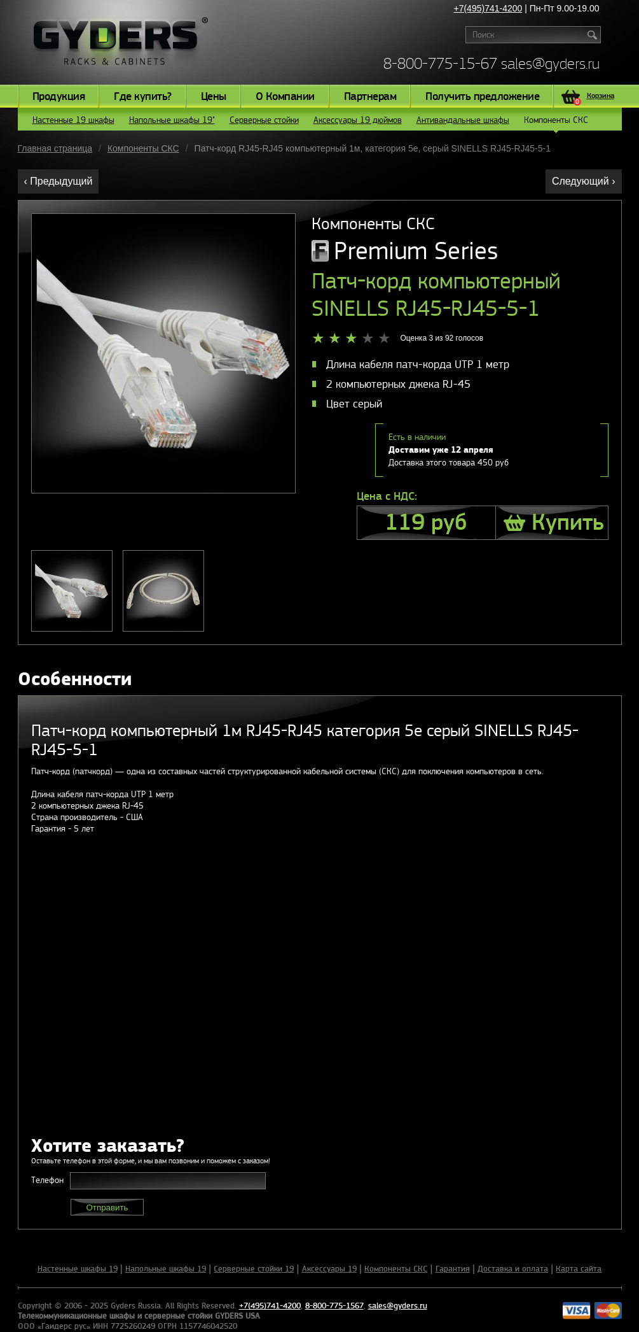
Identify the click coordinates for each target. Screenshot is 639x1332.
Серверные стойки (264, 120)
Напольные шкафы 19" (172, 120)
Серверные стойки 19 (254, 1269)
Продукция (58, 97)
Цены (213, 97)
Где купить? (143, 97)
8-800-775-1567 (334, 1306)
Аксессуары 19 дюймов (357, 120)
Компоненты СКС (556, 123)
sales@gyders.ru (550, 63)
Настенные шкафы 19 (78, 1269)
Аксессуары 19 (329, 1269)
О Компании (285, 97)
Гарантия (453, 1269)
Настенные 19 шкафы (73, 120)
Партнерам (370, 97)
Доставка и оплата (513, 1269)
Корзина (594, 97)
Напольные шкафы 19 (165, 1269)
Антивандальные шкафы (462, 120)
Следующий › (583, 181)
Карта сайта (578, 1269)
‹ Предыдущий (58, 181)
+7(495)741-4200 (488, 8)
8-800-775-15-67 (440, 63)
